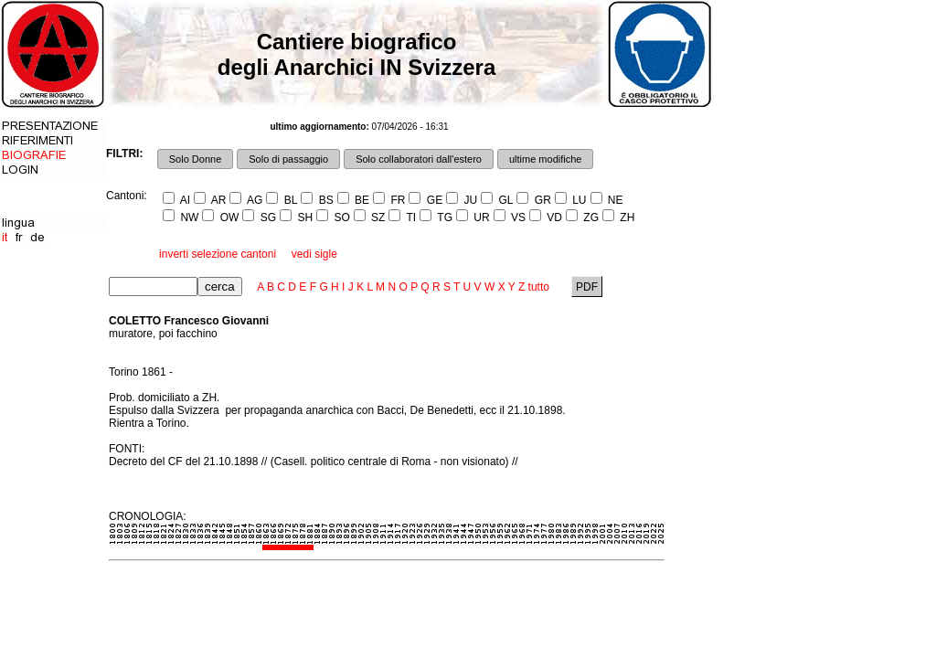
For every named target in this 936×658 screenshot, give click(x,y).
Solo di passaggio (288, 159)
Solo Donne (195, 159)
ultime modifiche (545, 159)
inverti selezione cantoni (217, 254)
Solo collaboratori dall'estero (419, 159)
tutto (538, 287)
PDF (587, 287)
